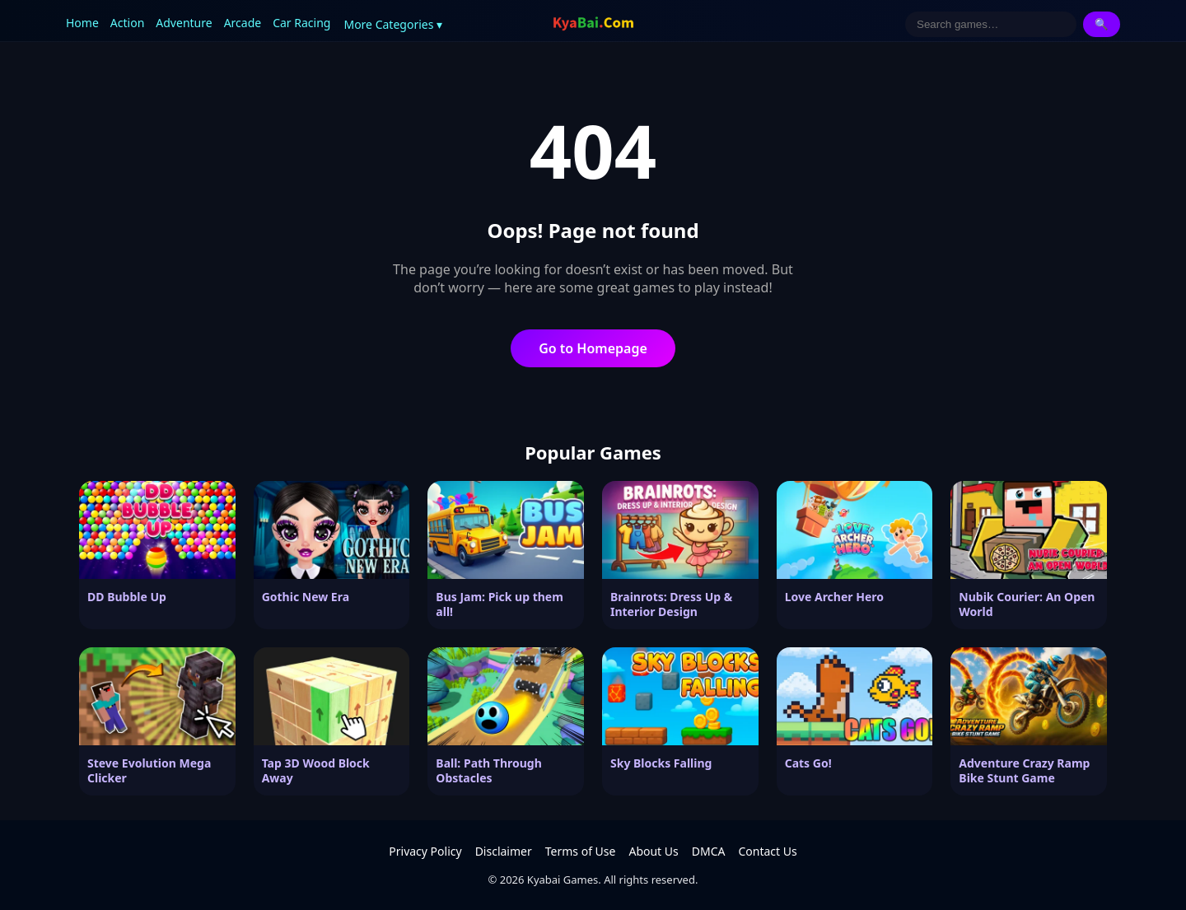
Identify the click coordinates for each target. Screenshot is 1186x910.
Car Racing (301, 22)
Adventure (184, 22)
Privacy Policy (425, 851)
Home (82, 22)
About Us (653, 851)
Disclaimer (503, 851)
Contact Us (767, 851)
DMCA (709, 851)
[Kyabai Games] (593, 24)
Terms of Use (580, 851)
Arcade (243, 22)
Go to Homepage (593, 348)
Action (127, 22)
